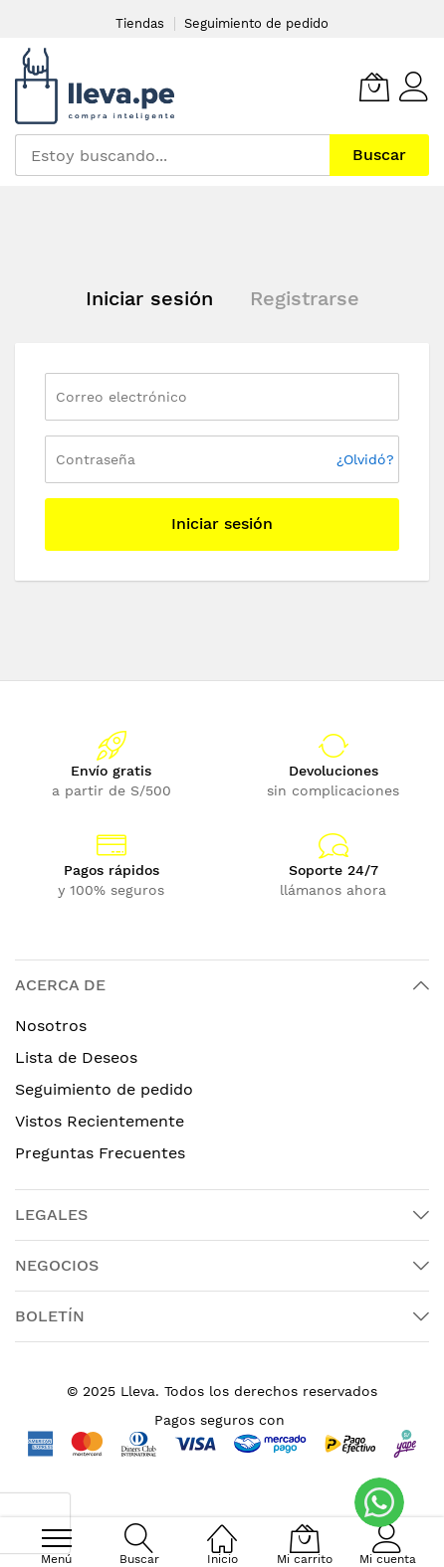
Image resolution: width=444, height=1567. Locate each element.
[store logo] (94, 86)
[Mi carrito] (374, 86)
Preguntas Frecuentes (100, 1152)
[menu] (57, 1538)
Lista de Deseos (76, 1057)
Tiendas (139, 23)
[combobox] (172, 155)
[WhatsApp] (379, 1502)
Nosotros (51, 1025)
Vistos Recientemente (99, 1121)
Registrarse (304, 298)
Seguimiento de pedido (256, 23)
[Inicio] (222, 1527)
